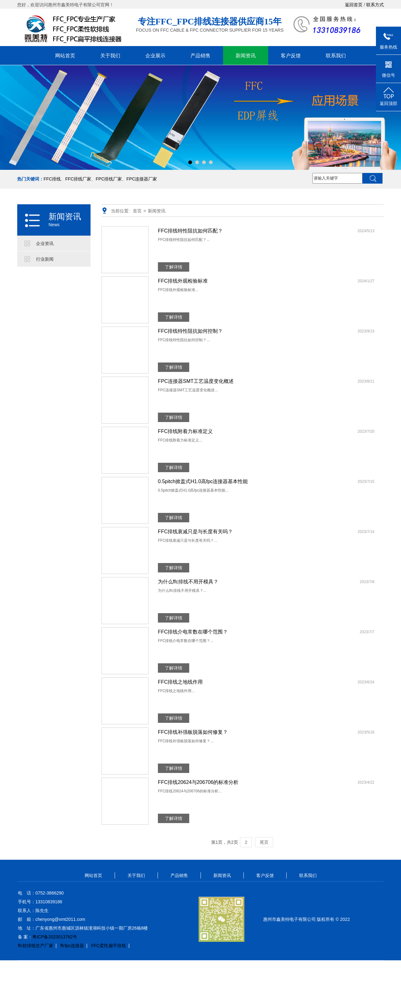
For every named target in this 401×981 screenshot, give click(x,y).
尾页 (264, 842)
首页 (137, 210)
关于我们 (110, 55)
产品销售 (200, 55)
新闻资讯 (246, 55)
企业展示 (155, 55)
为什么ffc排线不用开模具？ (188, 581)
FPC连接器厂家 (141, 178)
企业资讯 (45, 243)
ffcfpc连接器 (72, 945)
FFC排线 (52, 178)
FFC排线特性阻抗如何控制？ (190, 331)
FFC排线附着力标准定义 (185, 431)
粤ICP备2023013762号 (54, 936)
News (54, 224)
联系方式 (375, 4)
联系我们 (336, 55)
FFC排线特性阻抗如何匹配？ (190, 230)
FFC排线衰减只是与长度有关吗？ (195, 531)
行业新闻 (45, 259)
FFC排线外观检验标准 (183, 281)
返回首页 (353, 4)
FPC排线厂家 (109, 178)
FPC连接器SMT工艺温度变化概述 (196, 381)
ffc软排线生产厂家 (35, 945)
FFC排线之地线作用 (180, 682)
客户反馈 (291, 55)
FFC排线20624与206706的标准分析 (198, 782)
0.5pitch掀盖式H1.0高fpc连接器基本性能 (203, 481)
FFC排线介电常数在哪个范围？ (193, 631)
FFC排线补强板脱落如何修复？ (193, 732)
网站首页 (65, 55)
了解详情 (173, 266)
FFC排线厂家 (78, 178)
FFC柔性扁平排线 (108, 945)
